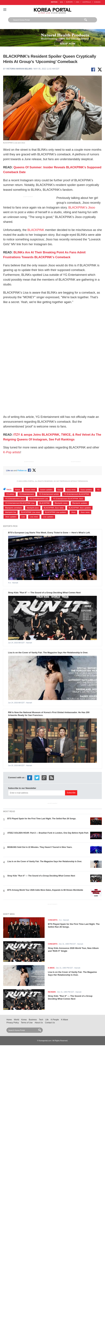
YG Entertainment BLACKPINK (76, 494)
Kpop (60, 490)
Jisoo (73, 512)
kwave (17, 490)
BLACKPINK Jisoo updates (80, 508)
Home (9, 1019)
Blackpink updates (79, 503)
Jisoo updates (10, 517)
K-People (55, 1019)
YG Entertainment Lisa (38, 499)
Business (33, 1019)
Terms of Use (27, 1022)
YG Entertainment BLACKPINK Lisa (19, 503)
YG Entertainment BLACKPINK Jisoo (68, 499)
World (16, 1019)
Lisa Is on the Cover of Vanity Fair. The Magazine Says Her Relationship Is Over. (48, 652)
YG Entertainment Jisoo (14, 499)
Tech (41, 1019)
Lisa (23, 517)
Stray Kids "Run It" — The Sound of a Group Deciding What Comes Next (44, 592)
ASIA (77, 2)
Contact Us (50, 1022)
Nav (4, 9)
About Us (39, 1022)
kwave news (30, 490)
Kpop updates (86, 490)
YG (98, 490)
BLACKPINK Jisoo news (54, 508)
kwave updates (46, 490)
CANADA (97, 2)
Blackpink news (61, 503)
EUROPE (69, 2)
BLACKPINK (35, 230)
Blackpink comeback (13, 508)
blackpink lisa (10, 512)
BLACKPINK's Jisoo (81, 207)
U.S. (61, 2)
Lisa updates (48, 517)
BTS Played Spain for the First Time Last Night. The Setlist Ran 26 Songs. (41, 818)
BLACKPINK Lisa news (30, 512)
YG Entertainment (26, 494)
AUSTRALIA (86, 2)
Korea (24, 1019)
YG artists (10, 494)
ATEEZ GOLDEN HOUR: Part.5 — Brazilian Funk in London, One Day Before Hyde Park (47, 833)
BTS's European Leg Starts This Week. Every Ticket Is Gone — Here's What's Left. (49, 532)
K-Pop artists (11, 452)
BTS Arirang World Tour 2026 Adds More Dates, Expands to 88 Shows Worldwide (45, 890)
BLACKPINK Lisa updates (55, 512)
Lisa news (34, 517)
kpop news (71, 490)
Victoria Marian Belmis (19, 69)
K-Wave (64, 1019)
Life (46, 1019)
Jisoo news (85, 512)
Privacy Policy (12, 1022)
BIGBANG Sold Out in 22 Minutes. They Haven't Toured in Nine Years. (39, 847)
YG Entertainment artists (49, 494)
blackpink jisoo (33, 508)
